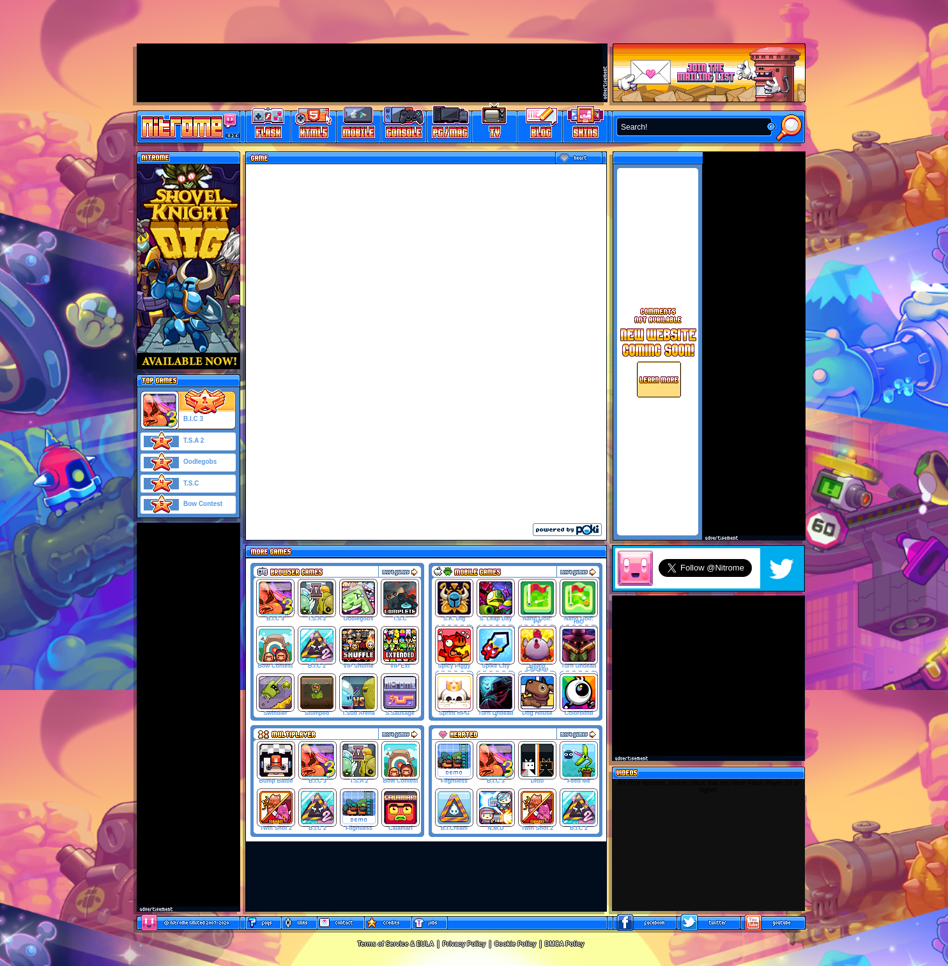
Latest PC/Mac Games (449, 124)
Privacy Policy (464, 943)
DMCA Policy (565, 943)
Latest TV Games (494, 124)
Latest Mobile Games (358, 124)
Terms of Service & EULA (395, 943)
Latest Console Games (404, 124)
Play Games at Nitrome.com (183, 126)
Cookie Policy (515, 943)
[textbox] (691, 127)
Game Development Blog (540, 124)
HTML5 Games (313, 124)
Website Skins (585, 124)
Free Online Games (268, 124)
